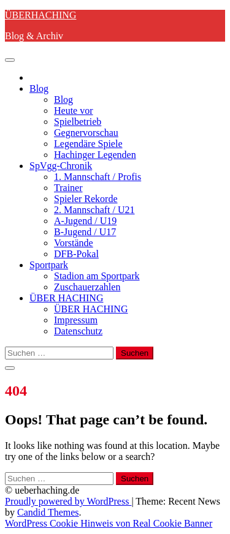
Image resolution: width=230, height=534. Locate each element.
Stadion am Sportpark (97, 276)
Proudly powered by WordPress (68, 501)
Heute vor (73, 110)
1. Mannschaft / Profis (97, 176)
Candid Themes (48, 512)
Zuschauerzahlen (87, 287)
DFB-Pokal (76, 254)
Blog (38, 88)
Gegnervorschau (86, 132)
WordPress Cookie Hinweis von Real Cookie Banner (108, 523)
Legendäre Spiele (88, 143)
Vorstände (73, 243)
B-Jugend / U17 (85, 232)
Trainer (68, 187)
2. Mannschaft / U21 (94, 210)
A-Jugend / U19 (85, 221)
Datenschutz (78, 331)
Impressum (76, 320)
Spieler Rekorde (86, 199)
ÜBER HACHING (66, 298)
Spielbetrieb (77, 121)
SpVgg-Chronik (60, 165)
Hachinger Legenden (95, 154)
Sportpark (48, 265)
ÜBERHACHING (40, 15)
